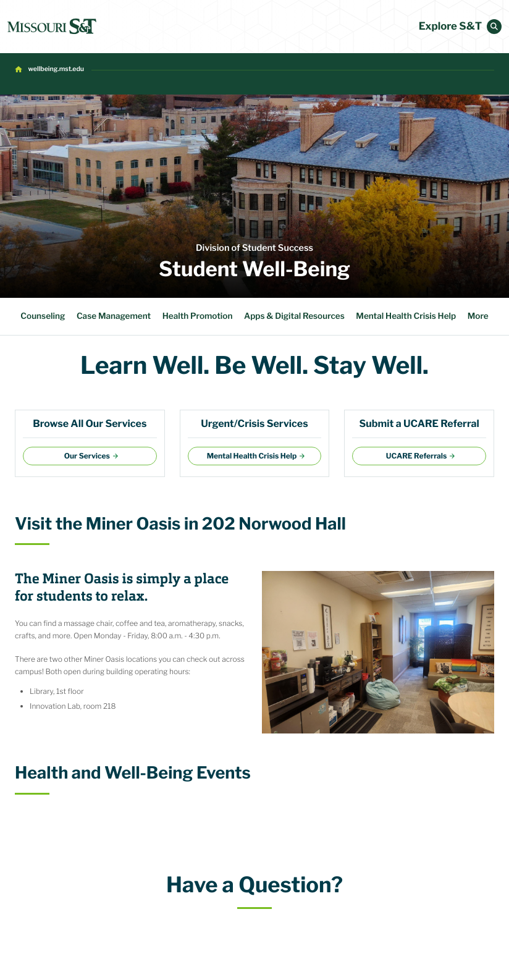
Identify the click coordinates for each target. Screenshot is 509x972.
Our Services (87, 455)
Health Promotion (197, 316)
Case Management (114, 316)
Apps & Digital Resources (294, 316)
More (478, 316)
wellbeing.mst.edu (56, 69)
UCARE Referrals (416, 455)
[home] (51, 27)
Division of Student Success (254, 247)
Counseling (42, 316)
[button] (494, 26)
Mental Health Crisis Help (406, 316)
